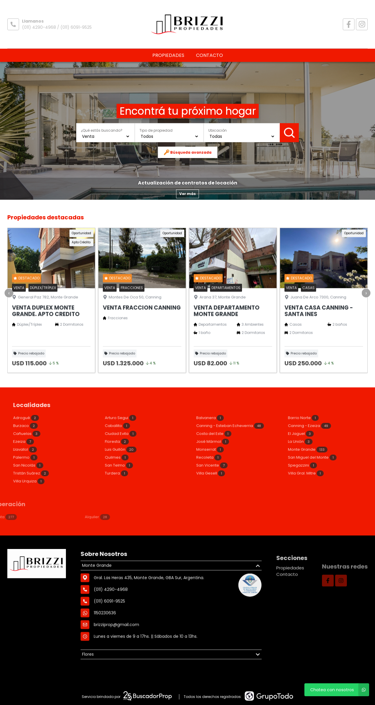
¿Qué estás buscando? (101, 130)
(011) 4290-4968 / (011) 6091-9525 (57, 27)
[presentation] (8, 319)
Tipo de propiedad (156, 130)
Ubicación (217, 130)
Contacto (209, 55)
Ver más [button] (187, 193)
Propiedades (168, 55)
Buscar (289, 132)
